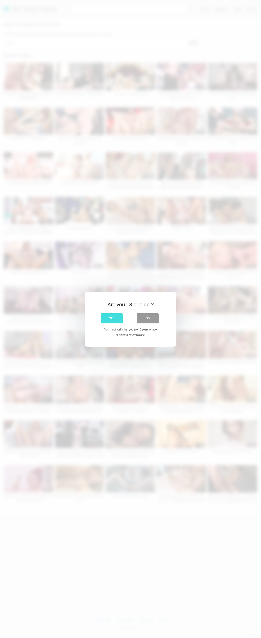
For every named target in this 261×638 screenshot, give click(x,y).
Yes (112, 318)
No (148, 318)
